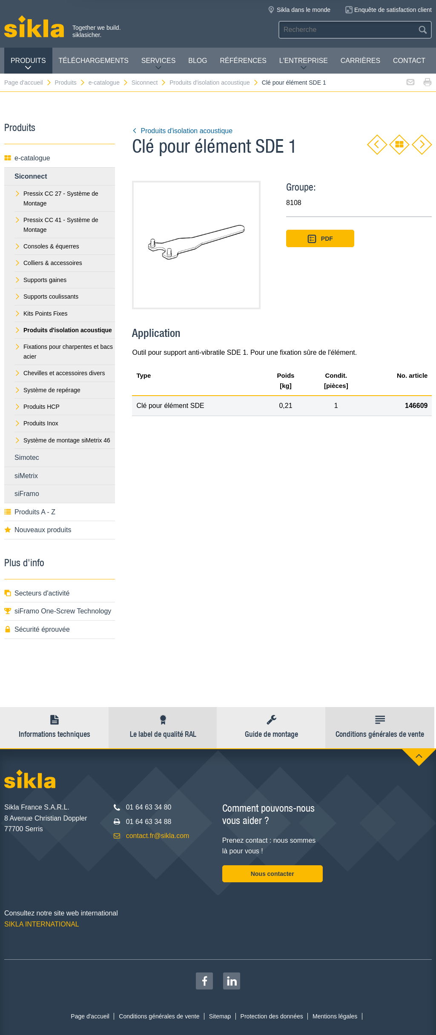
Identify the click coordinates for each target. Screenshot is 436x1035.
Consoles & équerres (46, 246)
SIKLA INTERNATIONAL (41, 924)
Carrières (360, 60)
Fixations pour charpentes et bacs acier (63, 351)
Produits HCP (37, 406)
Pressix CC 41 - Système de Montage (56, 225)
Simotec (26, 457)
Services (158, 64)
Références (243, 60)
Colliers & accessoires (48, 262)
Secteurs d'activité (36, 593)
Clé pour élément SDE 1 (294, 82)
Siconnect (149, 82)
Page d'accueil (28, 82)
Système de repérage (47, 390)
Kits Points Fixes (40, 313)
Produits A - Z (29, 512)
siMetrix (26, 475)
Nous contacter (272, 873)
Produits (28, 64)
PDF (320, 238)
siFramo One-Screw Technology (57, 611)
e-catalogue (109, 82)
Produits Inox (36, 423)
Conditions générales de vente (159, 1016)
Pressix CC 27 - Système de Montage (56, 198)
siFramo (26, 493)
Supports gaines (40, 280)
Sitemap (220, 1016)
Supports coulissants (46, 296)
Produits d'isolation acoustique (214, 82)
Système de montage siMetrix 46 (62, 440)
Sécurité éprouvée (37, 629)
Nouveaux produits (37, 529)
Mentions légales (335, 1016)
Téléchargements (93, 60)
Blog (197, 60)
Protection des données (272, 1016)
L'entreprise (303, 64)
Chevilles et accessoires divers (59, 373)
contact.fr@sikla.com (157, 835)
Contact (409, 60)
